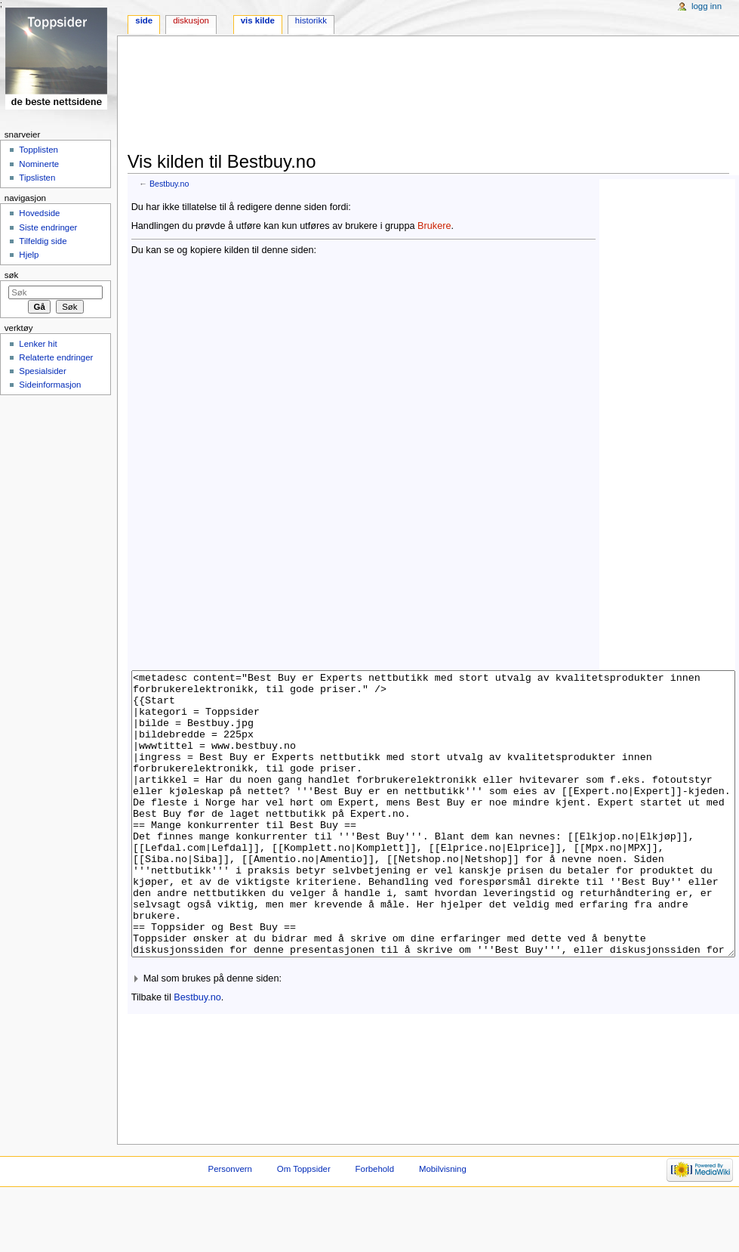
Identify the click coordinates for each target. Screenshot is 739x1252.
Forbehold (375, 1225)
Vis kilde (258, 20)
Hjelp (28, 254)
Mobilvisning (442, 1225)
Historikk (311, 20)
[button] (433, 1035)
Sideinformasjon (50, 384)
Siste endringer (48, 227)
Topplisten (38, 149)
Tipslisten (37, 177)
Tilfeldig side (42, 241)
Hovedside (39, 213)
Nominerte (39, 163)
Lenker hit (38, 343)
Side (143, 20)
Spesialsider (42, 371)
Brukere (434, 226)
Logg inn (706, 6)
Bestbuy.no (169, 183)
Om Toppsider (304, 1225)
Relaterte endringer (56, 357)
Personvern (230, 1225)
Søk (12, 275)
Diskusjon (191, 20)
